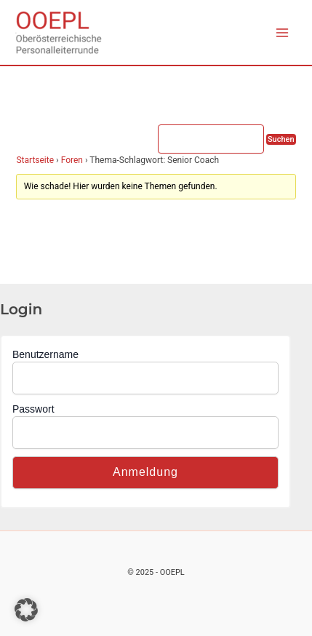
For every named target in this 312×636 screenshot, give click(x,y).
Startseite (35, 160)
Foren (72, 160)
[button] (26, 610)
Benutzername (45, 354)
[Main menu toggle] (282, 32)
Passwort (33, 409)
